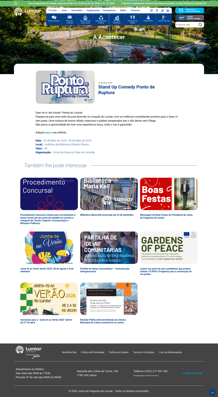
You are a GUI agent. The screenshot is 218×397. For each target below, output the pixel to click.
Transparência (110, 10)
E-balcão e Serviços (164, 21)
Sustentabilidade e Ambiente (101, 22)
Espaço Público (148, 21)
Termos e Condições (144, 352)
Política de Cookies (119, 352)
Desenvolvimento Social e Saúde (85, 22)
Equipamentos (93, 10)
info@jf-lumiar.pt (192, 373)
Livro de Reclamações (170, 352)
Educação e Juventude (69, 22)
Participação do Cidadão (132, 22)
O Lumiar (54, 10)
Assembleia (78, 10)
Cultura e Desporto (54, 21)
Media (124, 10)
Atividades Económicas (117, 22)
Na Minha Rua (69, 352)
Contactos (135, 10)
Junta (65, 10)
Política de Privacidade (92, 352)
